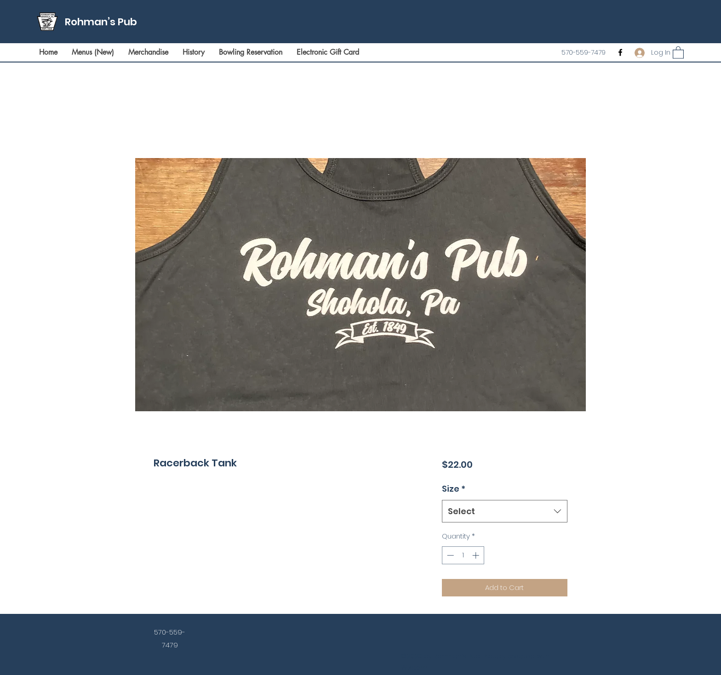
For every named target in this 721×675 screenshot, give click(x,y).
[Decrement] (449, 555)
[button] (678, 52)
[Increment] (476, 555)
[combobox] (504, 511)
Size (453, 488)
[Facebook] (620, 52)
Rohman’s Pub (101, 22)
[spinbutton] (462, 555)
